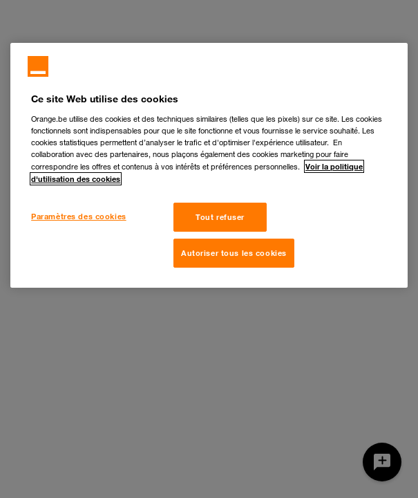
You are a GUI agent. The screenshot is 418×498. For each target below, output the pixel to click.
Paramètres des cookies (78, 216)
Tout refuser (220, 217)
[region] (209, 165)
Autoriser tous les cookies (234, 253)
